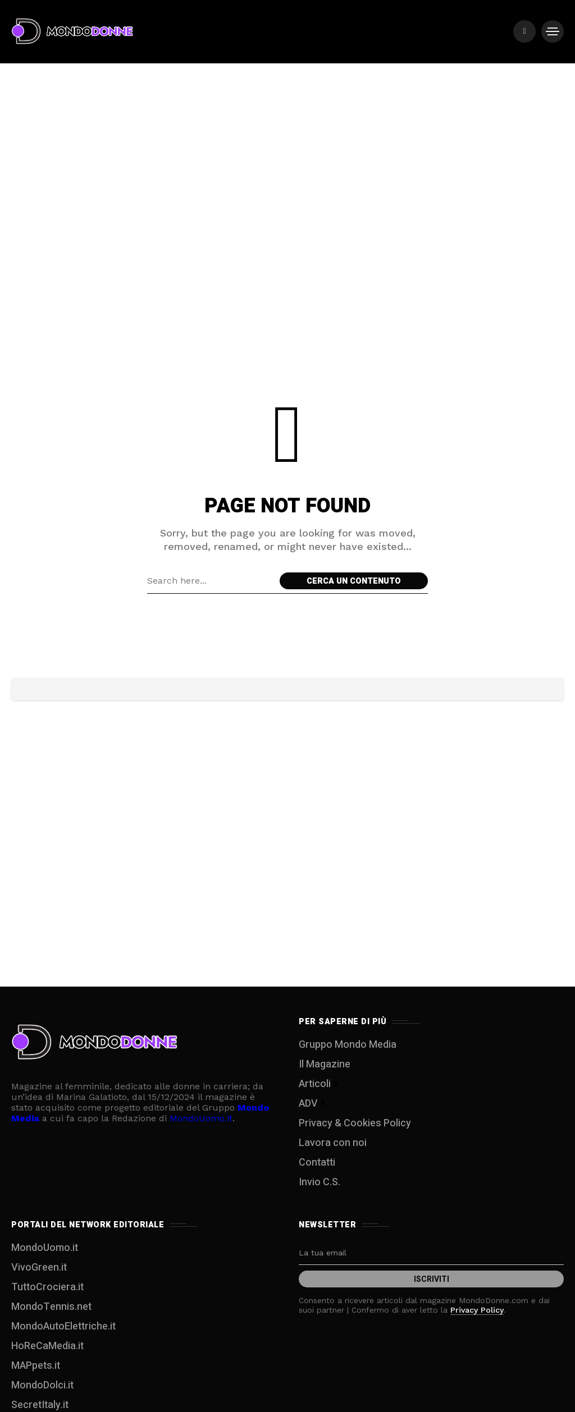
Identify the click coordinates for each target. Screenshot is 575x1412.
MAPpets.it (35, 1365)
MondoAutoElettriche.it (63, 1326)
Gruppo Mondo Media (347, 1044)
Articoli (315, 1084)
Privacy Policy (477, 1309)
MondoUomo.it (201, 1118)
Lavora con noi (333, 1142)
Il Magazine (324, 1064)
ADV (308, 1103)
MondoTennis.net (51, 1306)
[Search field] (210, 581)
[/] (524, 31)
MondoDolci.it (42, 1385)
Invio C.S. (319, 1182)
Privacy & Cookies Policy (355, 1123)
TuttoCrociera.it (47, 1287)
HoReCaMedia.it (47, 1346)
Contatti (317, 1162)
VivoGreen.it (39, 1267)
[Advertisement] (287, 106)
